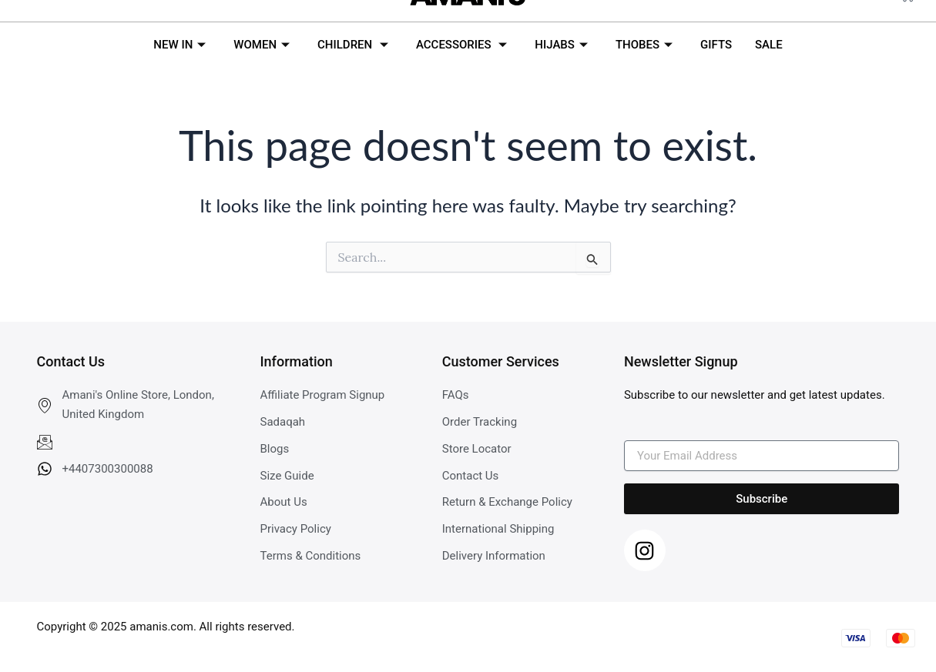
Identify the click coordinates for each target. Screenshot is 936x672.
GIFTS (716, 45)
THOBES (644, 45)
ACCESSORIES (461, 45)
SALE (769, 45)
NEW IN (179, 45)
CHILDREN (352, 45)
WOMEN (261, 45)
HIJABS (561, 45)
